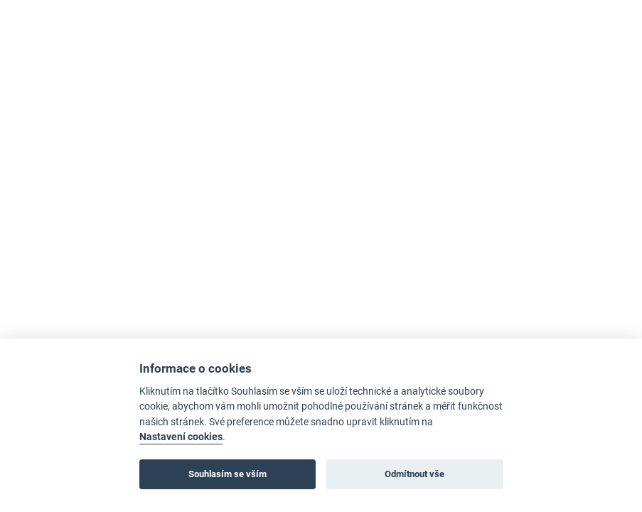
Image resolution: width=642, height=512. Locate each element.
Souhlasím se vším (227, 474)
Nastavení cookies (181, 437)
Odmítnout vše (414, 474)
